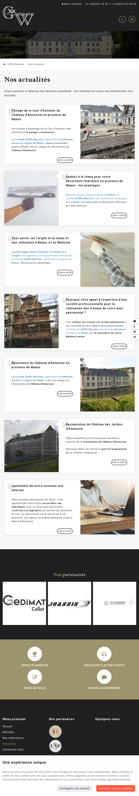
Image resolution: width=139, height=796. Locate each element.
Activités (8, 732)
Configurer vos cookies (74, 788)
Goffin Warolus (14, 64)
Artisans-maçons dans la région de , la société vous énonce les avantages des (96, 198)
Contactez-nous (13, 749)
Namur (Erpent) (72, 4)
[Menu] (132, 19)
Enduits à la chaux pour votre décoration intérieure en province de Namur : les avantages (94, 181)
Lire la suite (64, 160)
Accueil (7, 726)
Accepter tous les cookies (115, 788)
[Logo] (19, 15)
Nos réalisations (13, 738)
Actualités (9, 743)
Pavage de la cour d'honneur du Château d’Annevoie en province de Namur (39, 115)
